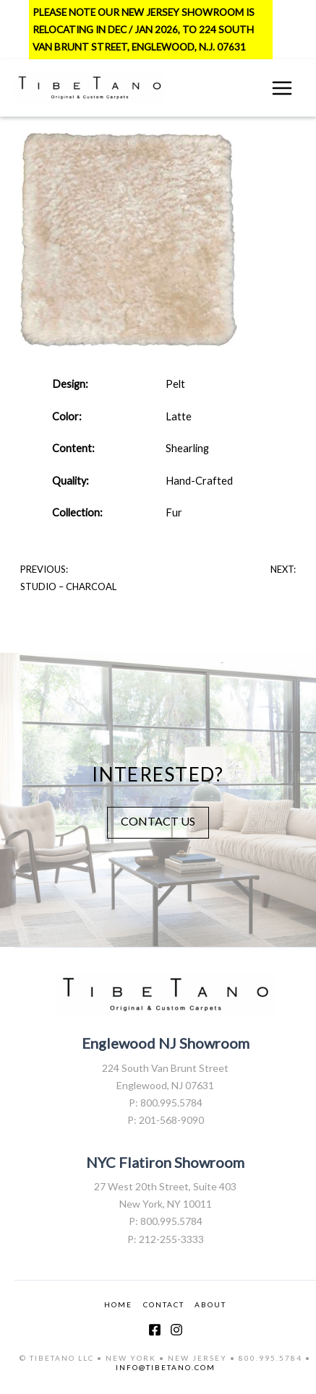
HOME (118, 1304)
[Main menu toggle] (282, 88)
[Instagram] (176, 1329)
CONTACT (163, 1304)
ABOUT (210, 1304)
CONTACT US (158, 821)
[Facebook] (154, 1329)
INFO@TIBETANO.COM (165, 1367)
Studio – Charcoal (68, 586)
